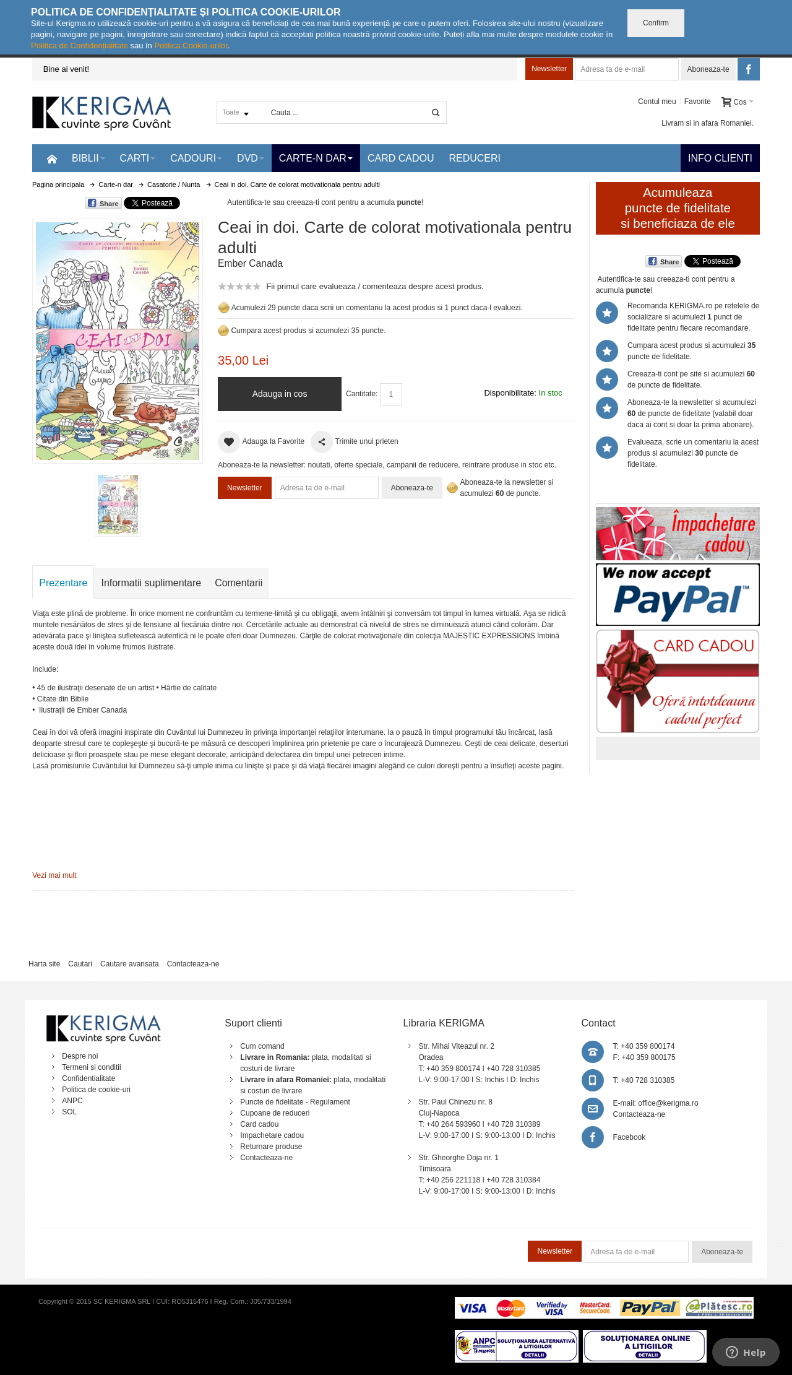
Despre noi (80, 1056)
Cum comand (262, 1046)
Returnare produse (271, 1146)
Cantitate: (361, 393)
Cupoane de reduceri (274, 1113)
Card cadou (259, 1124)
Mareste (115, 339)
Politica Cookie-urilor (191, 45)
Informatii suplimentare (151, 583)
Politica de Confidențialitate (79, 45)
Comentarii (238, 583)
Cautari (80, 964)
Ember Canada (250, 263)
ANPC (72, 1100)
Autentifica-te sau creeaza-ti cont (281, 202)
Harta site (44, 964)
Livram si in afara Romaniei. (707, 123)
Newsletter (549, 68)
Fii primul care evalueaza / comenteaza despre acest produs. (374, 286)
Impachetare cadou (272, 1135)
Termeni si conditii (91, 1067)
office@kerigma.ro (668, 1103)
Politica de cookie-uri (96, 1089)
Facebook (629, 1137)
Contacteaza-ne (193, 964)
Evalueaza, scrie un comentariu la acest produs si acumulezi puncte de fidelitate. (693, 453)
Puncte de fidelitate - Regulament (295, 1102)
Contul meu (657, 101)
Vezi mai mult (54, 875)
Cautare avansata (129, 964)
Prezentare (63, 583)
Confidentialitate (88, 1078)
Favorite (697, 101)
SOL (69, 1112)
